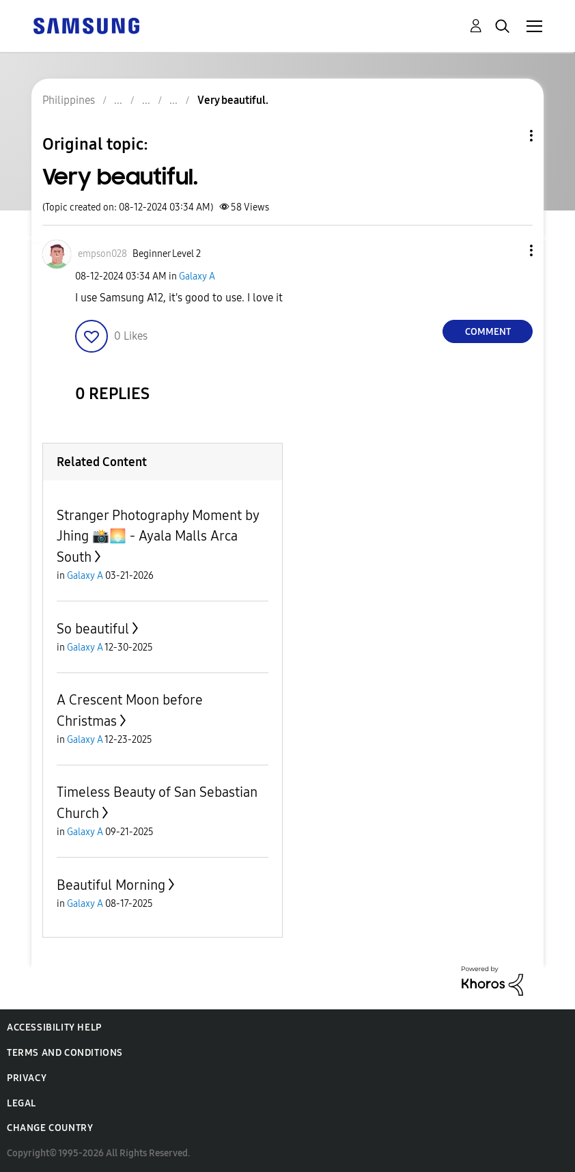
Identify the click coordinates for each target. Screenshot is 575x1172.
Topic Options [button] (508, 135)
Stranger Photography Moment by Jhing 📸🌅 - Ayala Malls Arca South (158, 536)
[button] (508, 250)
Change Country (50, 1128)
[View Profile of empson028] (102, 254)
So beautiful (93, 629)
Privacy (26, 1078)
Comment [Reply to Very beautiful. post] (488, 332)
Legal (21, 1103)
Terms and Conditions (65, 1053)
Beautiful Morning (111, 885)
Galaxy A (197, 276)
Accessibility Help (54, 1027)
